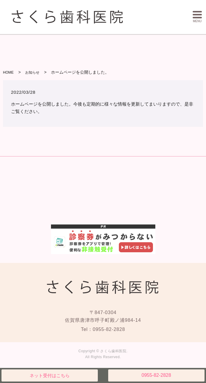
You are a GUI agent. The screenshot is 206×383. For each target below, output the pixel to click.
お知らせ (32, 72)
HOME (8, 72)
